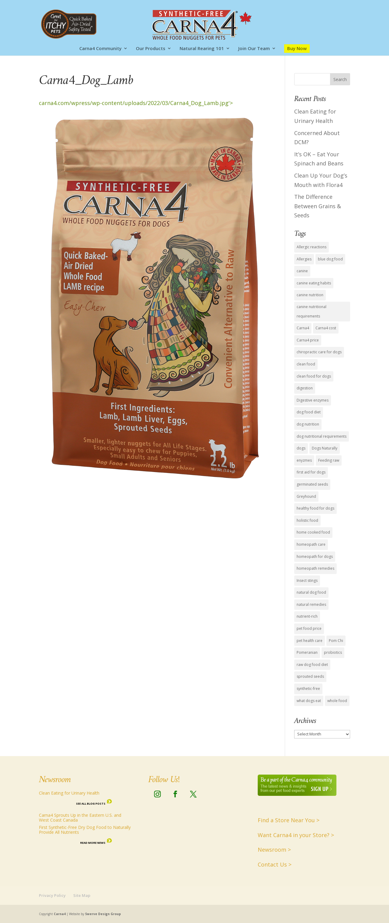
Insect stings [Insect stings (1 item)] (307, 580)
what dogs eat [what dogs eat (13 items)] (309, 700)
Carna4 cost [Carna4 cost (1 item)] (325, 328)
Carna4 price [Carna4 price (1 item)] (308, 340)
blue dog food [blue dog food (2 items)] (330, 259)
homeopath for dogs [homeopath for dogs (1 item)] (315, 556)
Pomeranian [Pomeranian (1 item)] (307, 652)
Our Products (150, 48)
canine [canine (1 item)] (302, 270)
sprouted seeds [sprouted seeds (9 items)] (310, 676)
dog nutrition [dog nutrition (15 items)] (308, 424)
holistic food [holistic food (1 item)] (307, 520)
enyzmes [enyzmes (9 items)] (304, 460)
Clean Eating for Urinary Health (69, 793)
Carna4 (60, 914)
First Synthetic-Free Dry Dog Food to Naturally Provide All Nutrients (85, 829)
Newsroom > (274, 849)
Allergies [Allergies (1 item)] (304, 259)
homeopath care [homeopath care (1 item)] (311, 544)
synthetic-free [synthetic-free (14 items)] (308, 688)
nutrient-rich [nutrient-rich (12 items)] (307, 616)
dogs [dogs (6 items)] (301, 448)
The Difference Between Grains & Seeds (317, 206)
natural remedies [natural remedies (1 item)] (311, 604)
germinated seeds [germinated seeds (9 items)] (312, 484)
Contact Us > (274, 864)
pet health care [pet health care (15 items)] (309, 640)
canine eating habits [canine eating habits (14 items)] (314, 283)
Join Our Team (254, 48)
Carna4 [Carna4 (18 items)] (303, 328)
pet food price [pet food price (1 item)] (309, 628)
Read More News (92, 843)
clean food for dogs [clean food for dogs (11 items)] (314, 376)
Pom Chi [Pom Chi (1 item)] (336, 640)
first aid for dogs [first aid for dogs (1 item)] (311, 472)
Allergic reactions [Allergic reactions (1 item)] (311, 246)
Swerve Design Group (103, 914)
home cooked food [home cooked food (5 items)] (313, 532)
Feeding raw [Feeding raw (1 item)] (328, 460)
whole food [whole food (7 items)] (337, 700)
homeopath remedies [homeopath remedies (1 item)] (315, 568)
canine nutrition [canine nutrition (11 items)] (310, 294)
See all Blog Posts (90, 804)
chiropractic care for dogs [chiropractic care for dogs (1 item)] (319, 352)
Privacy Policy (52, 895)
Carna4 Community (100, 48)
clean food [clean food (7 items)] (306, 364)
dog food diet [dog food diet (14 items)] (309, 412)
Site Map (81, 895)
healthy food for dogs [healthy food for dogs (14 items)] (315, 508)
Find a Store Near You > (288, 820)
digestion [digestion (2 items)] (305, 388)
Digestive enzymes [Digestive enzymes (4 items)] (313, 400)
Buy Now (297, 48)
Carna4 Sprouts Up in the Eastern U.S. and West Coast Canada (80, 817)
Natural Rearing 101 (202, 48)
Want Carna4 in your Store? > (296, 835)
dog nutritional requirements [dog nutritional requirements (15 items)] (321, 436)
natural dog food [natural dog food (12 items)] (311, 592)
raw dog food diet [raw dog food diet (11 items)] (312, 664)
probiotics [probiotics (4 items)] (333, 652)
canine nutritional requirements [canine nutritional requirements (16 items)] (311, 311)
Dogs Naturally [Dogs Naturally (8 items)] (324, 448)
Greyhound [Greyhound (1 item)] (306, 496)
